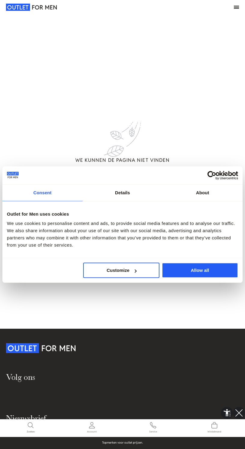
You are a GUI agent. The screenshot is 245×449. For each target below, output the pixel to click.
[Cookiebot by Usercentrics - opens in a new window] (212, 175)
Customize (122, 270)
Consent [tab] (42, 192)
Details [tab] (122, 192)
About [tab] (202, 192)
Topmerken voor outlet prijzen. (125, 442)
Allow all (200, 270)
